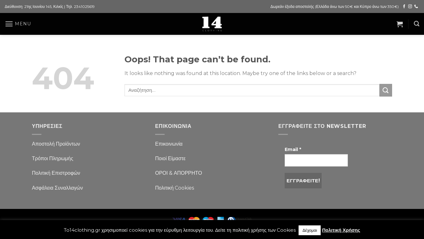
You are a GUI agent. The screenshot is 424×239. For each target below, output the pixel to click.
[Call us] (416, 6)
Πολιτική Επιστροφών (56, 173)
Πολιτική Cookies (174, 188)
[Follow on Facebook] (404, 6)
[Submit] (385, 90)
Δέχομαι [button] (309, 230)
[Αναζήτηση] (416, 23)
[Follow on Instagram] (410, 6)
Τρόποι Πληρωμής (52, 158)
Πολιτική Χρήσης (341, 230)
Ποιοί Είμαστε (170, 158)
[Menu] (18, 24)
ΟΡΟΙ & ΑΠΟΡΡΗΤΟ (178, 173)
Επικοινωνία (169, 144)
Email (293, 149)
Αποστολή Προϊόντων (56, 144)
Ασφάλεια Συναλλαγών (57, 188)
